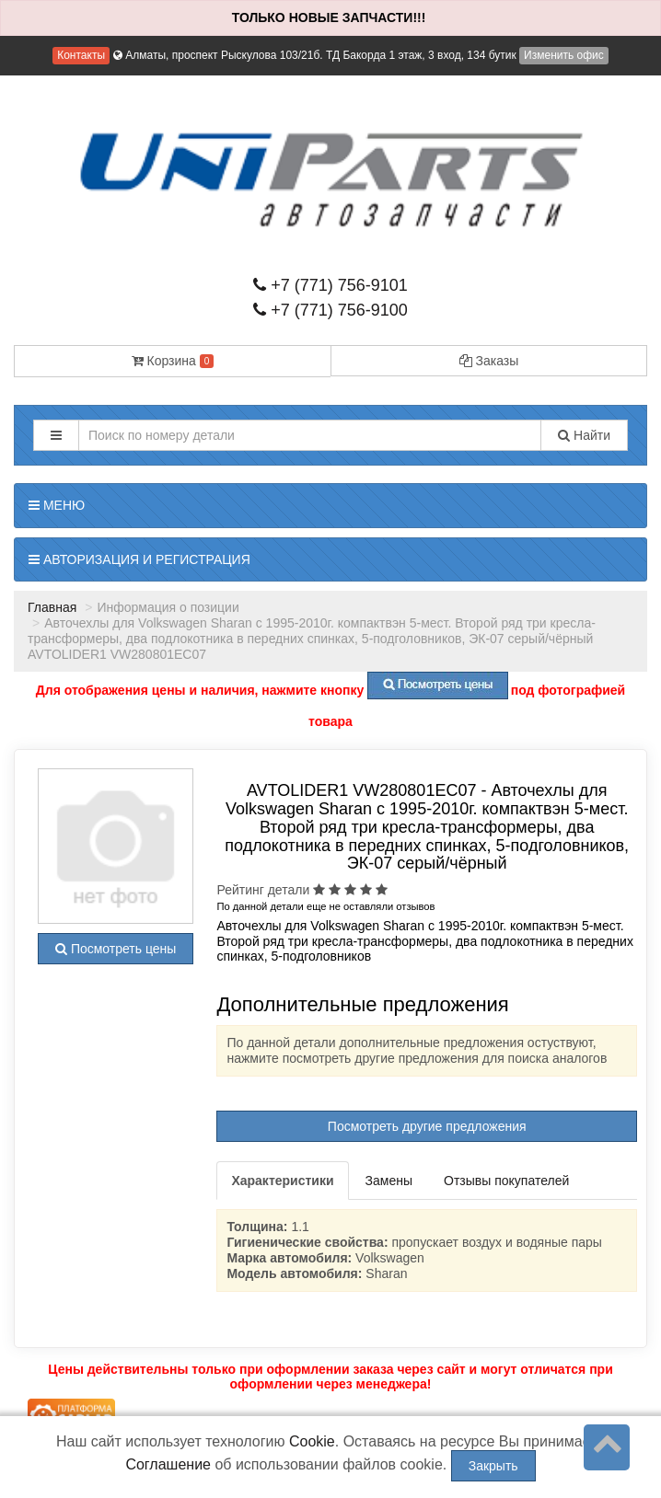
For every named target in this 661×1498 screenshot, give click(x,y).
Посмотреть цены (115, 948)
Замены (388, 1180)
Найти (584, 435)
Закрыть (493, 1465)
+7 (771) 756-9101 (330, 285)
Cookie (312, 1441)
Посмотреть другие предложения (427, 1126)
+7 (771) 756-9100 (330, 310)
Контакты (81, 55)
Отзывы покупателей (506, 1180)
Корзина (173, 360)
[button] (56, 435)
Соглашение (168, 1464)
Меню (57, 505)
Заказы (489, 360)
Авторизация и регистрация (139, 559)
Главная (52, 607)
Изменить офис (564, 55)
